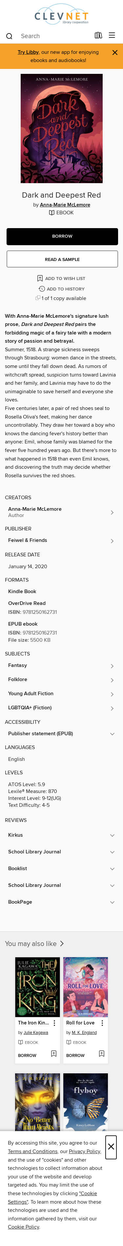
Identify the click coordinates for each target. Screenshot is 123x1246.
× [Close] (111, 1147)
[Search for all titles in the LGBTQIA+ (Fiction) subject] (61, 708)
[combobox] (48, 36)
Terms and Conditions (32, 1151)
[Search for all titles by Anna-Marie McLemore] (61, 512)
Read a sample (62, 260)
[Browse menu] (112, 35)
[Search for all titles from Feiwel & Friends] (61, 541)
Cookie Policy (23, 1227)
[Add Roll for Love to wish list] (101, 1054)
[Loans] (98, 37)
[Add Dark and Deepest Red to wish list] (61, 278)
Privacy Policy (84, 1151)
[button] (62, 236)
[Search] (9, 36)
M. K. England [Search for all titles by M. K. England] (84, 1032)
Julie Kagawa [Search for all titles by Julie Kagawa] (36, 1032)
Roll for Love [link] (80, 1023)
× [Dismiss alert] (115, 53)
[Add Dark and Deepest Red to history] (62, 289)
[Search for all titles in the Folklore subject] (61, 680)
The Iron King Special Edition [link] (34, 1023)
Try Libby (28, 52)
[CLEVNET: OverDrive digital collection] (61, 14)
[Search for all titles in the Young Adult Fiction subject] (61, 694)
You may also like (35, 944)
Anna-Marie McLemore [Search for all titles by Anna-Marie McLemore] (65, 205)
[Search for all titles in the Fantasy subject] (61, 666)
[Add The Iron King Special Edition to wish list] (54, 1054)
